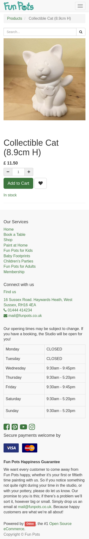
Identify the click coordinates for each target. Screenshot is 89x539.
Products (14, 18)
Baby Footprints (17, 256)
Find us (10, 292)
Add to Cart (18, 183)
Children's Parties (18, 261)
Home (9, 229)
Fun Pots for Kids (18, 250)
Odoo (30, 524)
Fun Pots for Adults (20, 266)
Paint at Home (16, 245)
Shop (8, 240)
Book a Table (14, 235)
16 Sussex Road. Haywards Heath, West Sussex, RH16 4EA (38, 302)
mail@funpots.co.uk (34, 507)
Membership (14, 272)
